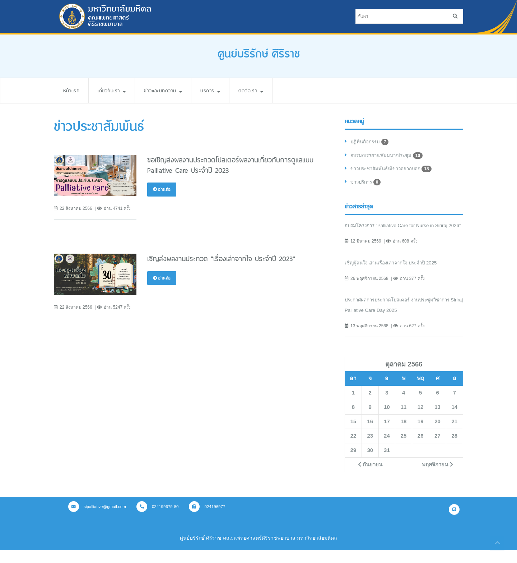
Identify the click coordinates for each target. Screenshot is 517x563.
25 (403, 448)
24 (386, 448)
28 (454, 448)
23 (370, 448)
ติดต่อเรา (266, 90)
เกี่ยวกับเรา (116, 90)
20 (437, 434)
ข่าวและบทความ (172, 90)
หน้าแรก (72, 90)
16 (370, 434)
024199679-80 (161, 519)
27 (437, 448)
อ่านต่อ (162, 189)
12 (420, 419)
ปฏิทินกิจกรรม (370, 142)
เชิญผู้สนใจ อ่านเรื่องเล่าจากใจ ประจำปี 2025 (394, 275)
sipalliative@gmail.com (98, 519)
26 (420, 448)
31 (386, 463)
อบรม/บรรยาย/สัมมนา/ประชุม (389, 156)
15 (353, 434)
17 (386, 434)
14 (454, 419)
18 (403, 434)
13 (437, 419)
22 (353, 448)
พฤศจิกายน (437, 477)
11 (403, 419)
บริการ (223, 90)
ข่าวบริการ (366, 184)
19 (420, 434)
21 (454, 434)
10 (386, 419)
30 (370, 463)
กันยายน (370, 477)
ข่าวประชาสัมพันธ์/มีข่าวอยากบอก (393, 170)
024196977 (212, 519)
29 (353, 463)
